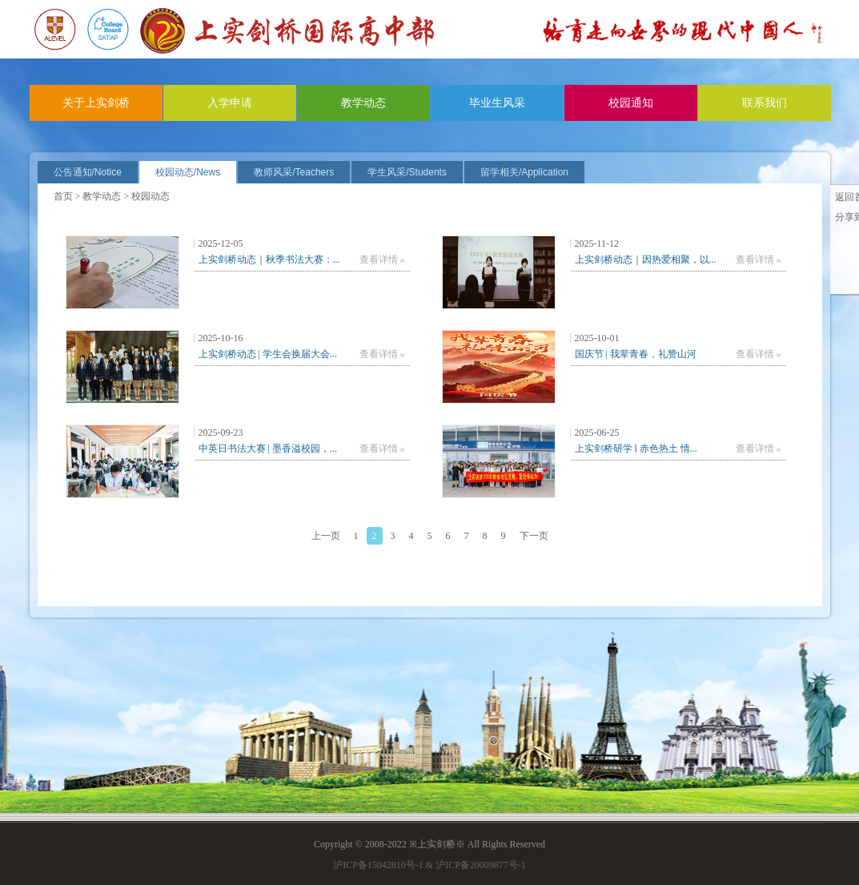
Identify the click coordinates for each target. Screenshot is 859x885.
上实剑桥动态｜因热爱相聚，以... (646, 259)
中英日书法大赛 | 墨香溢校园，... (268, 448)
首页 (63, 196)
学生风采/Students (407, 172)
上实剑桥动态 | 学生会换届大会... (268, 354)
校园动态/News (187, 172)
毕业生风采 (497, 103)
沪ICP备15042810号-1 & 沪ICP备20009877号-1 (429, 865)
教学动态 (363, 103)
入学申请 (229, 103)
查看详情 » (382, 259)
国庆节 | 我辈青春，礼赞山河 (635, 354)
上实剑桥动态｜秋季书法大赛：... (269, 259)
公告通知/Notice (88, 172)
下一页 (534, 535)
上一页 (325, 535)
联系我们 (764, 103)
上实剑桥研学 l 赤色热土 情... (636, 448)
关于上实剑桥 (96, 103)
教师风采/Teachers (294, 172)
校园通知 (630, 103)
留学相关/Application (524, 172)
